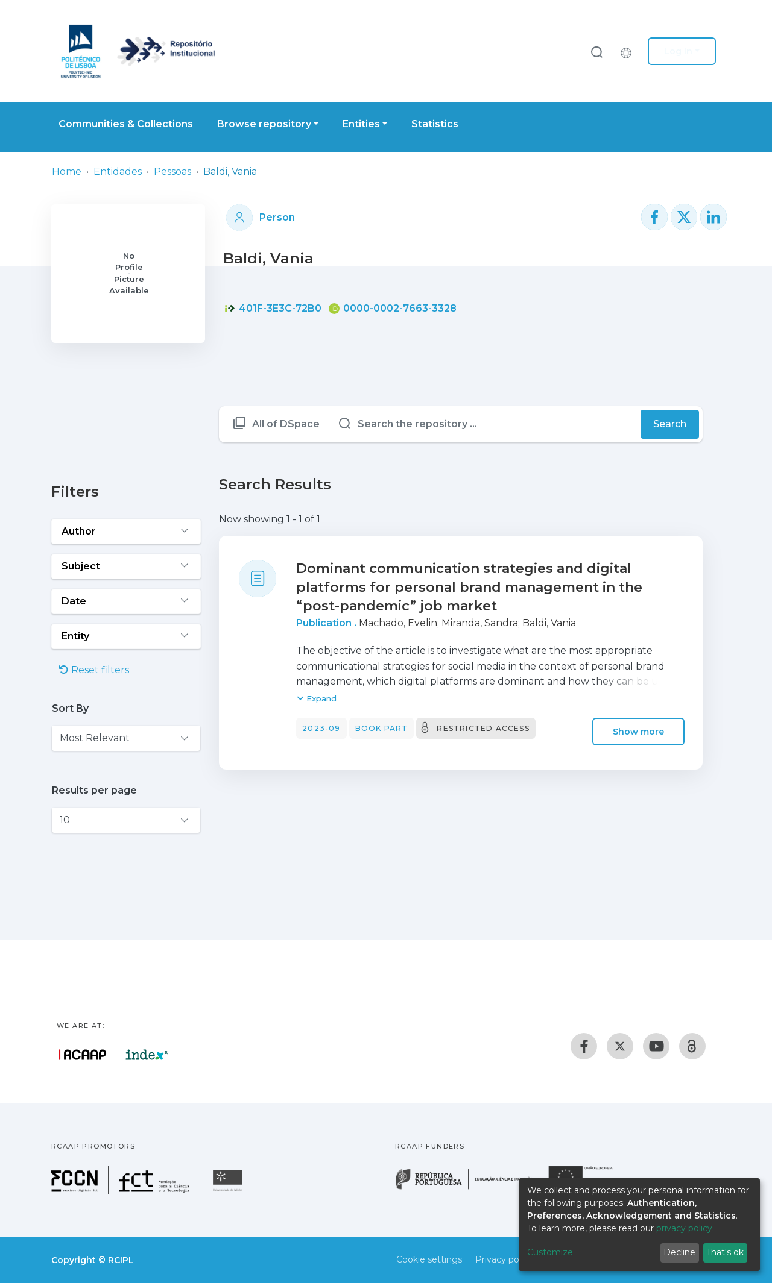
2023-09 (321, 728)
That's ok (725, 1252)
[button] (629, 51)
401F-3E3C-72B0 (272, 308)
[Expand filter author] (126, 531)
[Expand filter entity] (126, 636)
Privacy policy (504, 1259)
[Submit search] (596, 51)
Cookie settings (429, 1259)
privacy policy (684, 1228)
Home (66, 171)
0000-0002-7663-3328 (393, 308)
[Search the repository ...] (484, 424)
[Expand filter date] (126, 601)
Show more (638, 731)
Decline (679, 1252)
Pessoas (172, 171)
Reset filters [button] (94, 670)
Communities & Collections (126, 124)
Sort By (70, 708)
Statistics (434, 124)
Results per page (94, 790)
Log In (678, 51)
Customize (550, 1252)
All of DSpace (286, 424)
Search (669, 424)
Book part (381, 728)
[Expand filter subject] (126, 566)
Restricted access (483, 728)
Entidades (117, 171)
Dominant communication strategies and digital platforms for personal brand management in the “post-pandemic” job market (469, 587)
